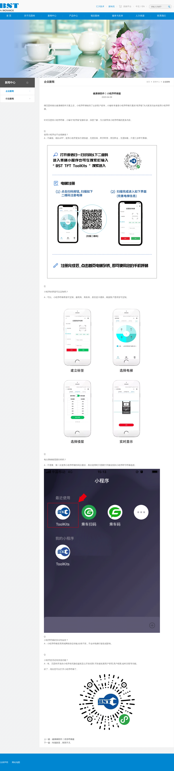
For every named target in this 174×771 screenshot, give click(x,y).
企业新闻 (18, 91)
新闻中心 (52, 15)
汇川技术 (100, 6)
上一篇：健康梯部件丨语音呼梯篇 (59, 739)
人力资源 (140, 15)
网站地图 (16, 762)
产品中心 (73, 15)
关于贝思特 (29, 15)
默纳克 (112, 6)
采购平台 (127, 6)
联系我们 (161, 15)
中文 (138, 6)
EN (143, 6)
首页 (148, 82)
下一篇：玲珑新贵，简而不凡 (57, 742)
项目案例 (95, 15)
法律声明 (4, 762)
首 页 (8, 15)
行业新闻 (18, 99)
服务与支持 (117, 15)
